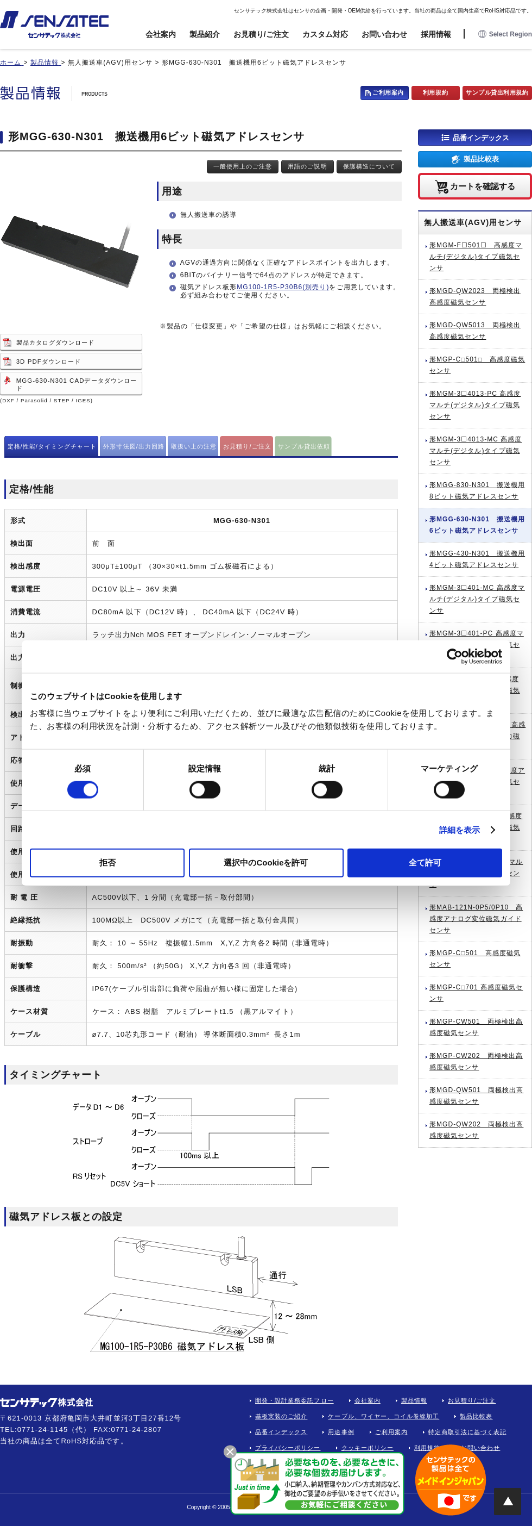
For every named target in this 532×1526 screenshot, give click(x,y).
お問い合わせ (384, 34)
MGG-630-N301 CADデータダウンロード (76, 384)
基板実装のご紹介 (281, 1416)
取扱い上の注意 (194, 446)
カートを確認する (482, 185)
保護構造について (369, 166)
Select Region (505, 34)
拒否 (107, 862)
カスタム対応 (325, 34)
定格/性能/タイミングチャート (52, 446)
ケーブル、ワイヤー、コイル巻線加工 (383, 1416)
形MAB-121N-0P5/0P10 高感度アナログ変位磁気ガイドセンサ (476, 919)
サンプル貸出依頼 (304, 446)
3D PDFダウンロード (48, 361)
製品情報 (414, 1400)
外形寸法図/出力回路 (133, 446)
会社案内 (160, 34)
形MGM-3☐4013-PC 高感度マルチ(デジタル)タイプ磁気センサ (475, 405)
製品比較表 (481, 159)
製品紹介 (204, 34)
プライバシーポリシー (288, 1447)
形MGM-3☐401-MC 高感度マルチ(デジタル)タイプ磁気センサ (477, 599)
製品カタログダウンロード (55, 342)
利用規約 (435, 92)
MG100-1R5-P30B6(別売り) (283, 287)
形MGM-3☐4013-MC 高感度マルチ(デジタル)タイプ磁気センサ (475, 450)
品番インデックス (481, 137)
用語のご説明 (307, 166)
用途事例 (341, 1432)
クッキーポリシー (367, 1447)
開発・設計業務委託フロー (294, 1400)
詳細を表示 (459, 829)
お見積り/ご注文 (261, 34)
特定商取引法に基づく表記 (467, 1432)
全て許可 (425, 862)
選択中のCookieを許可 (266, 862)
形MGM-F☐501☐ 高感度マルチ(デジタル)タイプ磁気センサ (475, 256)
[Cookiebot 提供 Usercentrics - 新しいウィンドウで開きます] (454, 656)
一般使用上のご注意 (242, 166)
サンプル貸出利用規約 (497, 92)
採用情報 (436, 34)
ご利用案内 (388, 92)
